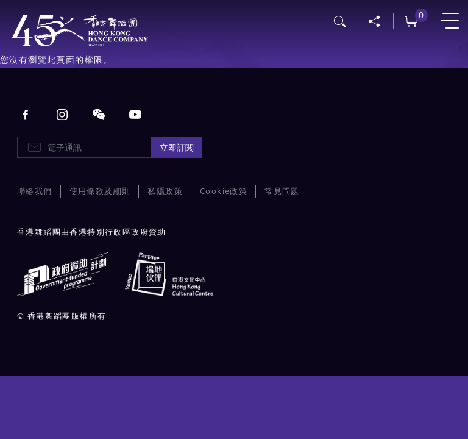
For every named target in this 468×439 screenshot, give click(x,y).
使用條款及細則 (100, 191)
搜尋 (340, 20)
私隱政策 (165, 191)
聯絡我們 (34, 191)
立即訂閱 (177, 147)
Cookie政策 (223, 191)
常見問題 (282, 191)
